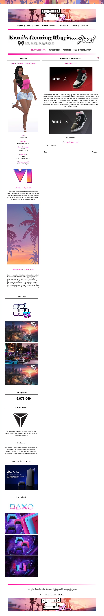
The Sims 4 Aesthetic (49, 25)
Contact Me (84, 25)
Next (45, 152)
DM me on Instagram (23, 164)
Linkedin (74, 25)
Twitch (28, 25)
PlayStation (64, 25)
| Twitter (36, 25)
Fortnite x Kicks (70, 137)
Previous (94, 152)
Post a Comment (51, 145)
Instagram (19, 25)
